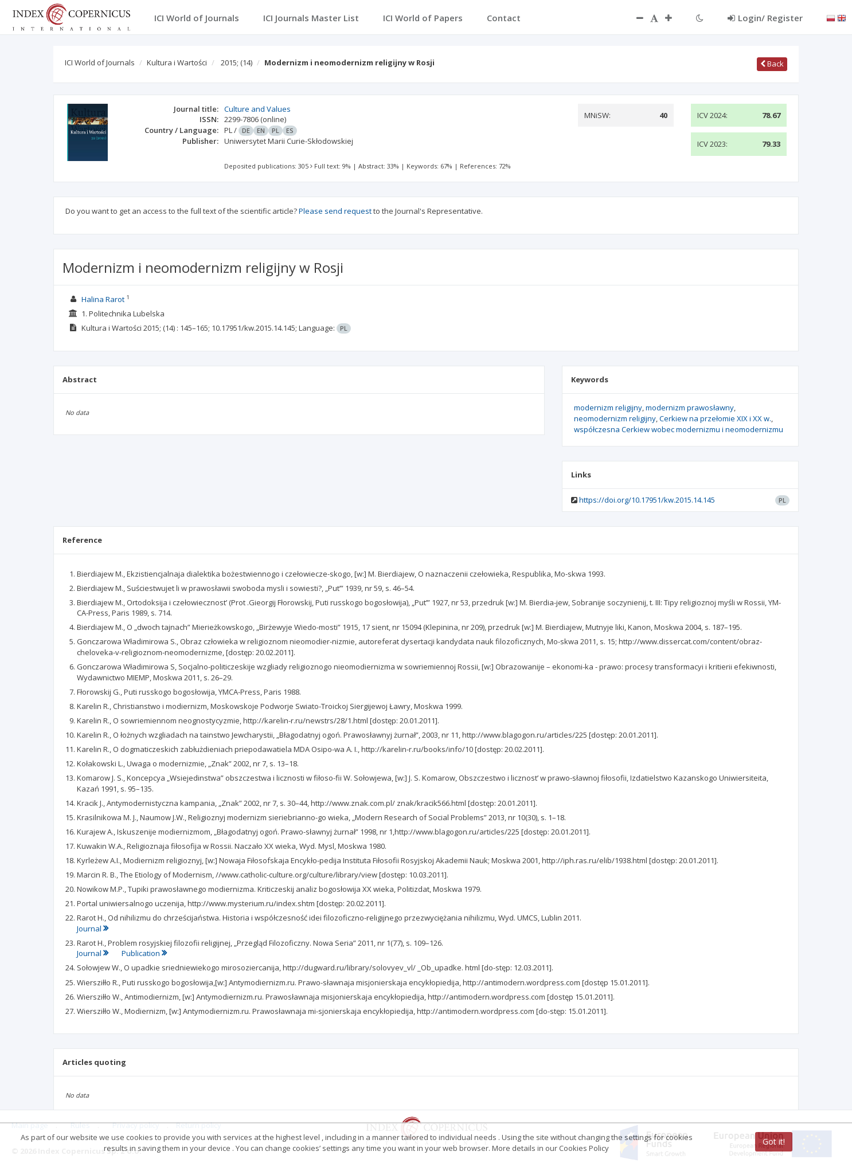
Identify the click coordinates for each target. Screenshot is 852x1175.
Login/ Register (765, 17)
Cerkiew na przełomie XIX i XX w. (715, 418)
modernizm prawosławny (690, 407)
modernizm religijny (608, 407)
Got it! (774, 1141)
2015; (236, 62)
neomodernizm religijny (615, 418)
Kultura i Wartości (177, 62)
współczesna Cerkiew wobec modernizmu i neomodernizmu (678, 429)
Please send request (335, 211)
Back (772, 63)
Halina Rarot (102, 299)
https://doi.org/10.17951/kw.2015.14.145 (647, 500)
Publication (144, 953)
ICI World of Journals (100, 62)
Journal (92, 928)
